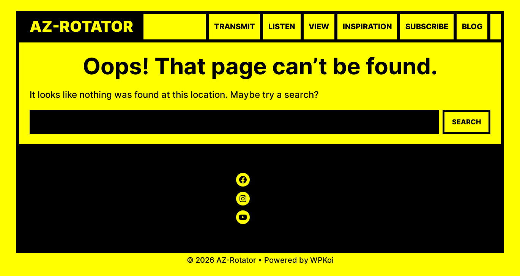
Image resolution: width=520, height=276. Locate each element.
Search (466, 122)
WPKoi (322, 260)
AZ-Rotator (81, 26)
